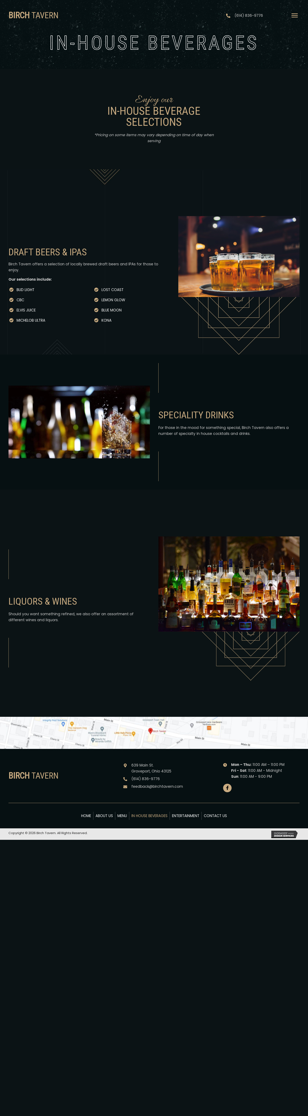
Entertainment (185, 815)
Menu (122, 815)
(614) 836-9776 (249, 15)
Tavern (33, 15)
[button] (227, 788)
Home (86, 815)
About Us (104, 815)
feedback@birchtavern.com (157, 786)
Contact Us (215, 815)
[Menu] (295, 15)
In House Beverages (149, 815)
